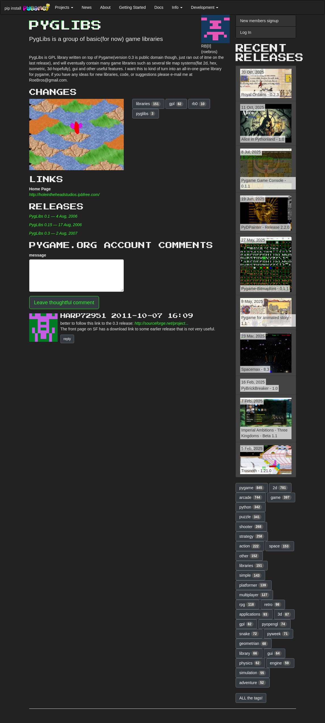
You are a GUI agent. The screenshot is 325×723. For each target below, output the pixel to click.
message (37, 255)
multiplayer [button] (254, 594)
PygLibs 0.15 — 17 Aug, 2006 (55, 224)
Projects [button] (64, 7)
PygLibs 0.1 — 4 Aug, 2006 (53, 216)
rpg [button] (247, 604)
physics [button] (250, 663)
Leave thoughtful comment (64, 302)
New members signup (259, 20)
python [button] (250, 507)
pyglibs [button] (145, 113)
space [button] (279, 546)
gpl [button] (176, 104)
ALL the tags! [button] (251, 698)
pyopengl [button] (274, 624)
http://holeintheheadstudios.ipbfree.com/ (64, 194)
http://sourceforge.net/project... (161, 323)
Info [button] (177, 7)
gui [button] (274, 653)
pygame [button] (251, 487)
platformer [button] (253, 585)
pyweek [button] (278, 633)
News (87, 7)
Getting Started (132, 7)
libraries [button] (148, 104)
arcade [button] (250, 497)
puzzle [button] (250, 517)
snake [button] (249, 633)
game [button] (281, 497)
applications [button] (254, 614)
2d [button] (280, 487)
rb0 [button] (199, 104)
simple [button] (250, 575)
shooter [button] (251, 526)
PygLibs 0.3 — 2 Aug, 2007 (53, 233)
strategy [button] (251, 536)
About (105, 7)
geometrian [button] (253, 643)
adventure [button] (252, 682)
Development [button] (204, 7)
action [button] (250, 546)
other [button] (249, 556)
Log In (245, 32)
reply (67, 339)
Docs (158, 7)
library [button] (249, 653)
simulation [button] (252, 673)
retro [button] (272, 604)
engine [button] (280, 663)
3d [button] (284, 614)
